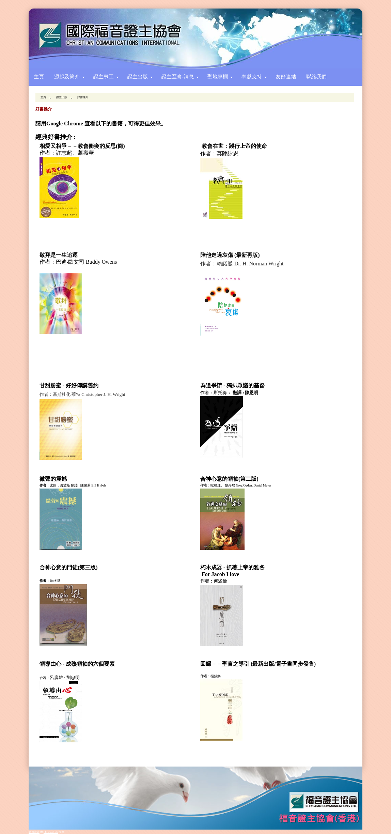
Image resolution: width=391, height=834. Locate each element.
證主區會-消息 (177, 76)
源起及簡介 (67, 76)
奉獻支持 (251, 76)
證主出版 (137, 76)
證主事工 (103, 76)
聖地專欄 (217, 76)
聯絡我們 (316, 76)
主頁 (39, 76)
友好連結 (286, 76)
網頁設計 (34, 832)
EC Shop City (51, 832)
